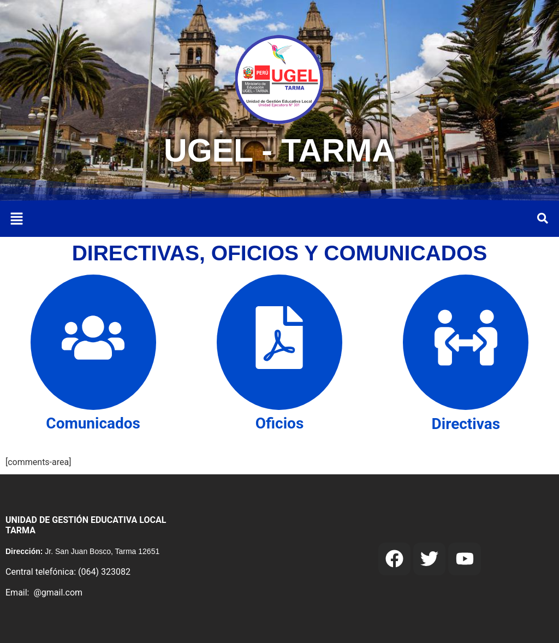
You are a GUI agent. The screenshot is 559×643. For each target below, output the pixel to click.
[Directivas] (465, 342)
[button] (16, 219)
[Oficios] (279, 342)
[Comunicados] (93, 342)
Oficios (279, 423)
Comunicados (93, 423)
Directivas (466, 424)
